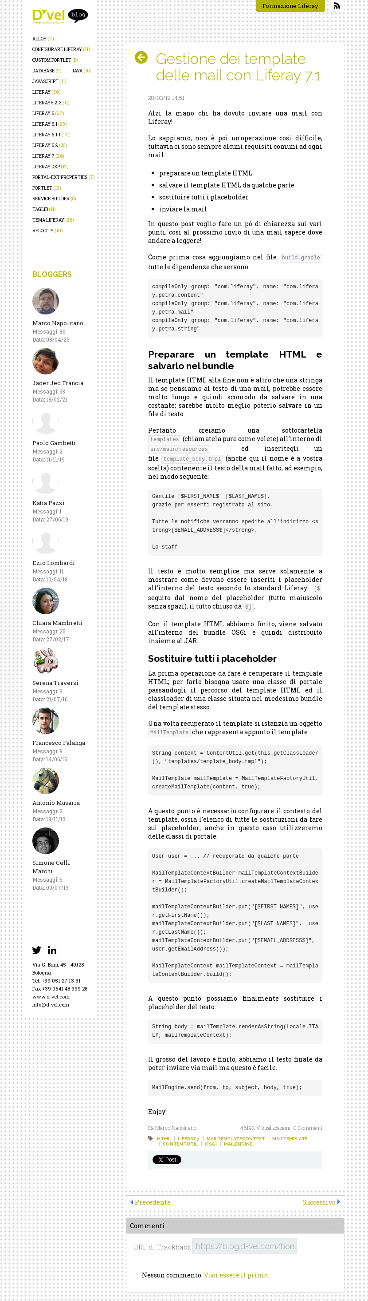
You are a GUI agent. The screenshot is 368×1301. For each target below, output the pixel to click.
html (164, 1138)
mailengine (238, 1144)
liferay (46, 92)
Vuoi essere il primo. (236, 1275)
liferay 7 (48, 156)
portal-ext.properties (63, 177)
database (47, 71)
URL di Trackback (162, 1247)
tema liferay (53, 220)
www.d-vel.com (51, 996)
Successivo (319, 1202)
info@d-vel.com (50, 1004)
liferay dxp (50, 167)
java (82, 71)
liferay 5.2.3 (51, 103)
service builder (54, 199)
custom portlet (55, 60)
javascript (49, 81)
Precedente (153, 1202)
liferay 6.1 (49, 124)
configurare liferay (61, 49)
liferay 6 (48, 113)
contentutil (180, 1144)
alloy (43, 39)
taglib (44, 209)
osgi (211, 1144)
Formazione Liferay (290, 6)
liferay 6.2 (49, 145)
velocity (47, 231)
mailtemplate (290, 1138)
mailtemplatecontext (236, 1138)
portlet (46, 188)
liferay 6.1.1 (51, 135)
